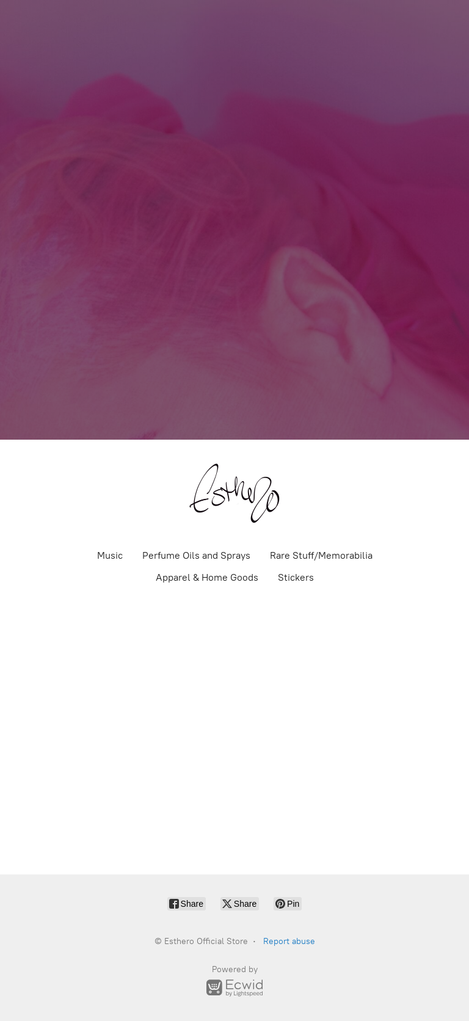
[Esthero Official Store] (234, 493)
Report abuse (289, 941)
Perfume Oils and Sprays (196, 555)
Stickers (296, 577)
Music (110, 555)
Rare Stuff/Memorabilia (321, 555)
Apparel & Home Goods (207, 577)
